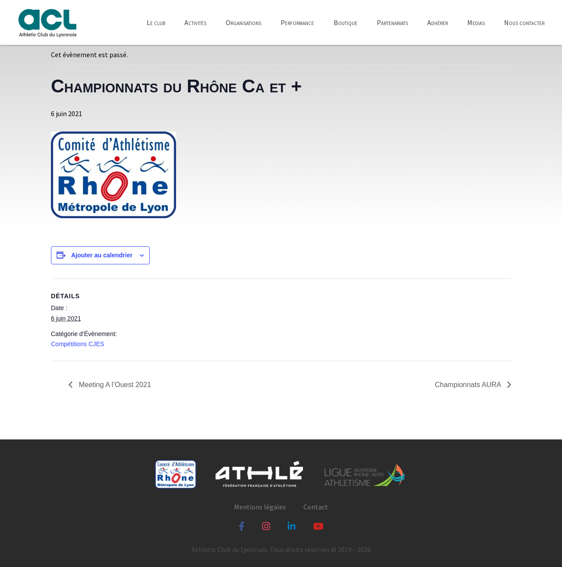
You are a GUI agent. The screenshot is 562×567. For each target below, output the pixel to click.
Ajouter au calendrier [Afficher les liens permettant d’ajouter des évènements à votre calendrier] (102, 255)
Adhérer (437, 22)
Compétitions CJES (77, 344)
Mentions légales (260, 506)
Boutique (345, 22)
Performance (297, 22)
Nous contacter (524, 22)
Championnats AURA (469, 384)
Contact (315, 506)
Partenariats (392, 22)
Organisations (243, 22)
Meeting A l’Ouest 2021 (114, 384)
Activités (195, 22)
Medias (476, 22)
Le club (156, 22)
